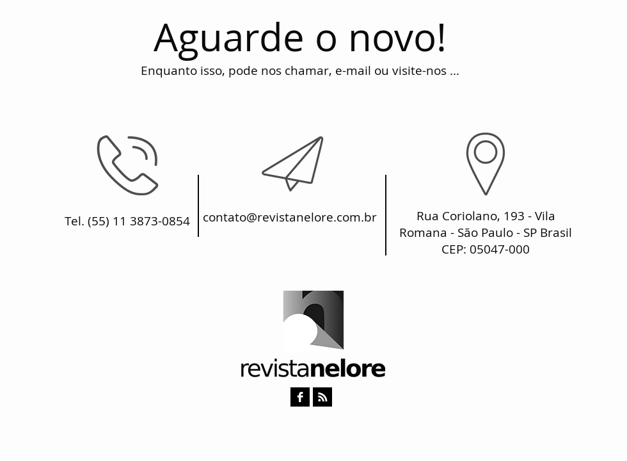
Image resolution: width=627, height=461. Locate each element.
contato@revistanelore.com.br (290, 217)
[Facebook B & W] (300, 397)
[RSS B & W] (322, 397)
